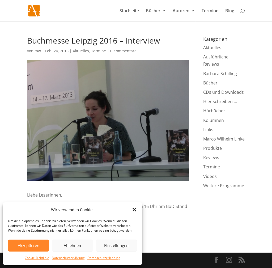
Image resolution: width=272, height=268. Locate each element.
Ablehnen (72, 245)
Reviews (211, 157)
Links (208, 130)
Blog (229, 11)
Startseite (129, 11)
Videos (210, 176)
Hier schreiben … (220, 101)
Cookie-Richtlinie (37, 258)
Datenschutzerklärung (68, 258)
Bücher (153, 11)
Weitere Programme (223, 186)
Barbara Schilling (220, 73)
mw (38, 50)
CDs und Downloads (223, 92)
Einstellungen (116, 245)
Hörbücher (214, 111)
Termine (210, 11)
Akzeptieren (28, 245)
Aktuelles (81, 50)
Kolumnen (213, 120)
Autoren (181, 11)
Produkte (212, 148)
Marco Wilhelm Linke (224, 139)
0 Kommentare (123, 50)
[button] (134, 209)
